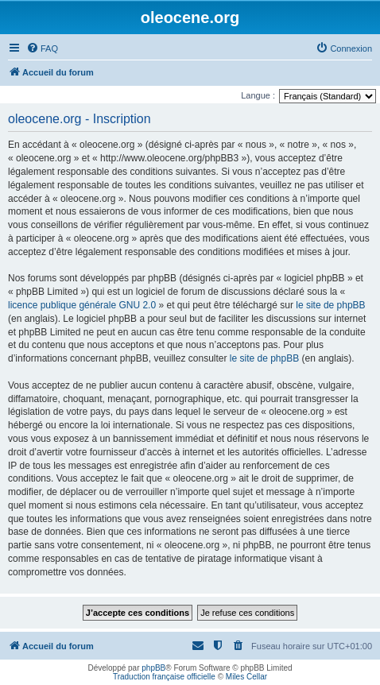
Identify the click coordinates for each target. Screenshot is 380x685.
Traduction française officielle (164, 676)
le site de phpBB (330, 305)
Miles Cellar (246, 676)
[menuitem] (42, 48)
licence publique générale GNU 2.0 (82, 305)
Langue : (258, 95)
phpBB (153, 668)
